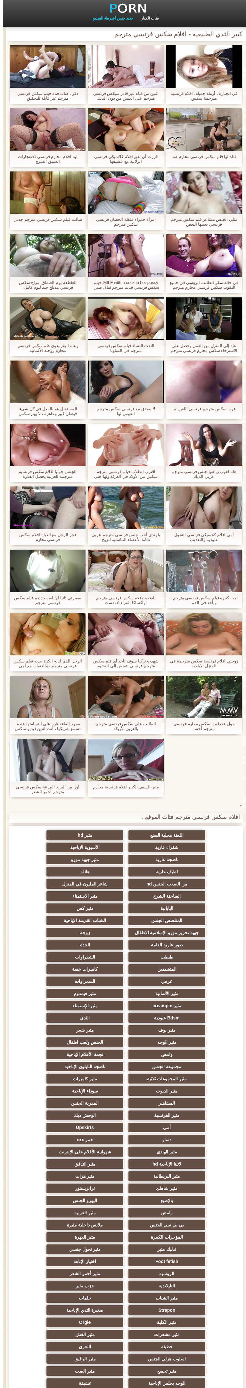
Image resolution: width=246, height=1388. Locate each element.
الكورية (60, 1307)
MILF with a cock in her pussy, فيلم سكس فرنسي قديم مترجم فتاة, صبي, (123, 285)
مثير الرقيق (185, 1198)
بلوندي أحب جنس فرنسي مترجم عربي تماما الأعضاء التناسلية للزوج (123, 537)
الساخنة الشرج (123, 871)
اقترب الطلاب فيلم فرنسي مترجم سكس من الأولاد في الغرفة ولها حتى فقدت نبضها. (123, 474)
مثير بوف (60, 966)
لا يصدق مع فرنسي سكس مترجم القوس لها (123, 411)
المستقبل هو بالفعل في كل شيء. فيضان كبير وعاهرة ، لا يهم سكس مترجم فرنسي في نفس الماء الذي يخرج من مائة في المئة (44, 411)
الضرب (60, 1271)
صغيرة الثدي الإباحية (123, 1161)
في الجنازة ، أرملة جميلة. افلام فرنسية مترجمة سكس (201, 96)
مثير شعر (185, 978)
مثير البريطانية (60, 1064)
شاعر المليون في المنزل (186, 871)
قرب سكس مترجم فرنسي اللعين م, (201, 408)
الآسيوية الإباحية (186, 847)
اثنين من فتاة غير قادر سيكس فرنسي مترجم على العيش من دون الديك (123, 96)
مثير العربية (185, 1100)
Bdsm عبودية (186, 966)
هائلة (123, 859)
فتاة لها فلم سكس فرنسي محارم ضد (201, 156)
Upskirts (123, 1039)
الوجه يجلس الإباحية (186, 1210)
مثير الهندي (123, 1051)
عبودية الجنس (186, 1271)
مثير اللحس (186, 1319)
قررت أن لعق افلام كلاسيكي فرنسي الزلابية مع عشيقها (122, 159)
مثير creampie (123, 954)
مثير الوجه (123, 978)
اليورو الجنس (123, 1088)
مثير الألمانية (60, 942)
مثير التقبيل (185, 1246)
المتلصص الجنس (60, 883)
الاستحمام (123, 1271)
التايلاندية (60, 1137)
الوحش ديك (60, 1027)
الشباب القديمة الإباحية (186, 905)
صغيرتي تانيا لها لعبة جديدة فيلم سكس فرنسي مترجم (45, 600)
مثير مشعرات (123, 1173)
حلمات (60, 1149)
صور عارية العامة (186, 917)
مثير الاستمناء (60, 871)
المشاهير (60, 1015)
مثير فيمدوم (186, 954)
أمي (186, 1039)
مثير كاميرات (60, 1003)
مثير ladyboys (123, 1283)
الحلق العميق (123, 1295)
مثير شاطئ (123, 1076)
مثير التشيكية (123, 1234)
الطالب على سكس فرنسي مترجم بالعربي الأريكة (123, 726)
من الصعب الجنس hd (60, 859)
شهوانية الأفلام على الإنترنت (60, 1051)
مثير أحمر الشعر (123, 1137)
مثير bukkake (185, 1295)
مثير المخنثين (60, 1210)
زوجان (123, 1246)
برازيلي (60, 1319)
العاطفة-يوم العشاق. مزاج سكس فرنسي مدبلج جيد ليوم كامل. (45, 285)
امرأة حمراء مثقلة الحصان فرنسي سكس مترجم (123, 222)
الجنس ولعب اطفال (60, 978)
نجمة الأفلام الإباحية (123, 990)
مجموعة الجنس (60, 990)
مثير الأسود (185, 1283)
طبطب (60, 917)
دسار (60, 1039)
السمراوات (123, 942)
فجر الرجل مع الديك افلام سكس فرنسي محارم (44, 537)
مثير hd (123, 835)
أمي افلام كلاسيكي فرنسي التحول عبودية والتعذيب (201, 537)
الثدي (123, 966)
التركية (185, 1222)
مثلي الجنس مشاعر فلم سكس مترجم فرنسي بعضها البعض (201, 222)
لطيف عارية (186, 859)
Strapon (185, 1161)
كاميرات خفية (60, 930)
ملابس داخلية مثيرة (60, 1100)
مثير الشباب (123, 1149)
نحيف (123, 1222)
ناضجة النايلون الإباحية (185, 1003)
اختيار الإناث (60, 1124)
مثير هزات (185, 1076)
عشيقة (123, 1210)
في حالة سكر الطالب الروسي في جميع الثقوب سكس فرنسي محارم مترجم (201, 285)
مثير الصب (60, 1198)
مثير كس (123, 883)
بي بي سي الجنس (123, 1100)
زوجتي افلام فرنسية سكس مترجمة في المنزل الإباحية (201, 663)
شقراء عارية (60, 835)
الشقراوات (186, 930)
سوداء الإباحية (123, 1015)
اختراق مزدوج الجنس (60, 1258)
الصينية (185, 1234)
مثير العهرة (123, 1112)
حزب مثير (185, 1149)
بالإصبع (185, 1088)
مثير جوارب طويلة (60, 1246)
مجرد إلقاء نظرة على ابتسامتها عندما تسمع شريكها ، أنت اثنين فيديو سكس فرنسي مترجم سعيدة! (45, 726)
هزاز (123, 1307)
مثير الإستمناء (60, 954)
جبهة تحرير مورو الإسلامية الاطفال (123, 897)
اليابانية (185, 883)
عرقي (185, 942)
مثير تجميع (123, 1198)
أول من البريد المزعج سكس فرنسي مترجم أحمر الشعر (45, 789)
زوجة (60, 905)
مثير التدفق (123, 1064)
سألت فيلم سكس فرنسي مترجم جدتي (45, 219)
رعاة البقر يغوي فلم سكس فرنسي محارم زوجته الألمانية (44, 348)
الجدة (123, 917)
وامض (186, 990)
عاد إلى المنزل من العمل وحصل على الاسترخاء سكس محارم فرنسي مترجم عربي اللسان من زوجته (201, 348)
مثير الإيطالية (60, 1283)
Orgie (186, 1173)
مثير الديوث (185, 1015)
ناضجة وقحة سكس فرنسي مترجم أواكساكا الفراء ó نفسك (122, 600)
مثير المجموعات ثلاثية (123, 1003)
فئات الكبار (147, 18)
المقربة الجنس (186, 1027)
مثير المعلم (60, 1295)
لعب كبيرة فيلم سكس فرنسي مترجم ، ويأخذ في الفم (201, 600)
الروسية (185, 1137)
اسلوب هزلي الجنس (60, 1185)
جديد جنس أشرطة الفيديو (110, 18)
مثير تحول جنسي (186, 1124)
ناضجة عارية (123, 847)
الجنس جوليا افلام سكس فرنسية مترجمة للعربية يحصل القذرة (44, 474)
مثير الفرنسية (123, 1027)
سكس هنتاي (123, 1258)
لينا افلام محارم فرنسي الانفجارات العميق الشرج (44, 159)
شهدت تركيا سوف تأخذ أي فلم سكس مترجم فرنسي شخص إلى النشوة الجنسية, (123, 663)
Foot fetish (123, 1124)
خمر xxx (185, 1051)
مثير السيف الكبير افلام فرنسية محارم (123, 787)
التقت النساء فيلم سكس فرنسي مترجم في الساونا (123, 348)
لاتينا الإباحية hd (185, 1064)
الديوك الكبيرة (186, 1307)
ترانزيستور (60, 1076)
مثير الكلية (60, 1161)
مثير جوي (185, 1258)
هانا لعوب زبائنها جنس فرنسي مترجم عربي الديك (201, 474)
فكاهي (60, 1234)
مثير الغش (60, 1173)
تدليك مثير (60, 1112)
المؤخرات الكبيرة (186, 1112)
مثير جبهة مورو (60, 847)
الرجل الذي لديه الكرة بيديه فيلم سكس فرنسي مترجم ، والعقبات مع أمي (45, 663)
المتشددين (123, 930)
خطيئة (186, 1185)
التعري (123, 1185)
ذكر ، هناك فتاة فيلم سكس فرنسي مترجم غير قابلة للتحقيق (44, 96)
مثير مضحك (60, 1222)
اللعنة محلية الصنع (186, 835)
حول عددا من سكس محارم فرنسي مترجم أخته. (201, 726)
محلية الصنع (123, 1319)
